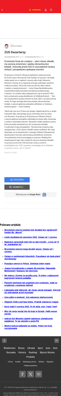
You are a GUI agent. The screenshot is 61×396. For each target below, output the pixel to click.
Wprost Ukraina (47, 345)
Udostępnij (18, 180)
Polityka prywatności (30, 359)
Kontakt (17, 355)
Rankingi (33, 345)
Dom (55, 341)
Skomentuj (45, 180)
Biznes (21, 341)
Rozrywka (11, 345)
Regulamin (50, 355)
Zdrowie (31, 341)
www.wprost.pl (43, 390)
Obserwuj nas (27, 187)
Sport (40, 341)
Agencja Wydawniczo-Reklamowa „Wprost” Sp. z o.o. (33, 380)
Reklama (41, 355)
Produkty (30, 350)
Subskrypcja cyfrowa (29, 355)
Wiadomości (9, 341)
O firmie (10, 355)
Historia (22, 345)
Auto (48, 341)
